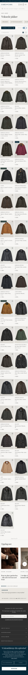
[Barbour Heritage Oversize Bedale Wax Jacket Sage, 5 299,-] (7, 418)
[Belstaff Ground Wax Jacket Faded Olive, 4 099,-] (21, 100)
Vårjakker (5, 21)
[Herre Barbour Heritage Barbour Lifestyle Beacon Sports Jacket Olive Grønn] (7, 43)
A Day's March (18, 291)
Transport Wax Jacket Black (20, 267)
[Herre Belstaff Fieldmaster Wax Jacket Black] (7, 493)
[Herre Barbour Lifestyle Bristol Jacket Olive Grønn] (21, 43)
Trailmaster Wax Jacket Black (21, 452)
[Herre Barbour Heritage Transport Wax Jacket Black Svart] (21, 255)
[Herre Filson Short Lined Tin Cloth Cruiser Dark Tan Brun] (7, 228)
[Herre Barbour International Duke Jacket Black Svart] (21, 308)
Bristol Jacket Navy (6, 293)
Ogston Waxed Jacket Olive (6, 214)
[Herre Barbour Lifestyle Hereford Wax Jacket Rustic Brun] (7, 440)
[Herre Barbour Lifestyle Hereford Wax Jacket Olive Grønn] (21, 387)
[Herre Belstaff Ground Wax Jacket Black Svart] (7, 334)
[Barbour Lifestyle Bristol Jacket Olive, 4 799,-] (21, 47)
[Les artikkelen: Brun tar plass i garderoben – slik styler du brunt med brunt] (9, 564)
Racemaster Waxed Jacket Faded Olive (20, 505)
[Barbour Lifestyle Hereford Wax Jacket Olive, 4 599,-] (21, 391)
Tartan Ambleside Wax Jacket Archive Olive (7, 108)
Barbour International (20, 185)
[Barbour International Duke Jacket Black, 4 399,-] (21, 312)
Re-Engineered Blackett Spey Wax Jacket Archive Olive (21, 214)
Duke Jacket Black (19, 320)
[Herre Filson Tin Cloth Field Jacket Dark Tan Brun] (7, 308)
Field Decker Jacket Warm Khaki (6, 479)
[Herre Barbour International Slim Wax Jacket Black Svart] (21, 361)
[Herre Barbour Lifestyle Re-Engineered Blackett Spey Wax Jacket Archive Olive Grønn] (21, 202)
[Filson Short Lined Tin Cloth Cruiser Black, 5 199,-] (7, 179)
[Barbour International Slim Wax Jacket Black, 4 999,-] (21, 365)
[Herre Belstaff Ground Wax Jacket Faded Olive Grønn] (21, 96)
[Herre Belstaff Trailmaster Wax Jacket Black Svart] (21, 440)
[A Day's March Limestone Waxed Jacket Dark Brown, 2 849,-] (21, 285)
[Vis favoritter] (21, 4)
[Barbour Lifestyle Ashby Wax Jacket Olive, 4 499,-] (7, 153)
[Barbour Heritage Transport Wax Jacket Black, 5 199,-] (21, 259)
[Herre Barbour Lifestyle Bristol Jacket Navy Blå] (7, 281)
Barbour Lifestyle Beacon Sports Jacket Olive (6, 55)
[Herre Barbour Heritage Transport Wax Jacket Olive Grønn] (21, 228)
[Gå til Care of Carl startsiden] (7, 4)
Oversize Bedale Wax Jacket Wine (20, 161)
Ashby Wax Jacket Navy (21, 134)
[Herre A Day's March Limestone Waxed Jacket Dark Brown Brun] (21, 281)
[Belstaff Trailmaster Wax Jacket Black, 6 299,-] (21, 444)
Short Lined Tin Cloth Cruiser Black (6, 187)
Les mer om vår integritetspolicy (14, 619)
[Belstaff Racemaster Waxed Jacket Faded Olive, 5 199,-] (21, 497)
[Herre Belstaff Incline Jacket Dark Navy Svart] (7, 387)
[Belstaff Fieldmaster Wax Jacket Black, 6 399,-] (7, 497)
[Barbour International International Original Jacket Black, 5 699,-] (21, 179)
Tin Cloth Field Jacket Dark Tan (6, 320)
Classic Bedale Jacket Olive (6, 134)
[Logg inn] (19, 4)
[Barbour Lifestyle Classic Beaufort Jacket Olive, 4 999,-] (7, 73)
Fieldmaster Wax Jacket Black (5, 505)
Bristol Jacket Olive (20, 55)
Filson (2, 185)
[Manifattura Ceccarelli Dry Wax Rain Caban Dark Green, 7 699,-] (21, 338)
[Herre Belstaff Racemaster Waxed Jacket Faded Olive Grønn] (21, 493)
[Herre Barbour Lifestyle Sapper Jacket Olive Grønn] (7, 361)
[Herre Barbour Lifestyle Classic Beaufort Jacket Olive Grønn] (7, 69)
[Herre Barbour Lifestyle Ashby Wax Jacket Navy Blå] (21, 122)
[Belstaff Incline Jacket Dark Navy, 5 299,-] (7, 391)
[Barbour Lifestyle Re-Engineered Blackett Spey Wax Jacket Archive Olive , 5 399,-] (21, 206)
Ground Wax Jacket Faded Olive (20, 108)
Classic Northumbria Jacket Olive (20, 81)
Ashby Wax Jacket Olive (7, 161)
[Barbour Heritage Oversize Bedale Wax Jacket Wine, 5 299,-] (21, 153)
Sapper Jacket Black (20, 479)
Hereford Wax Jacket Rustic (6, 452)
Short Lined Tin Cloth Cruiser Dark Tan (6, 240)
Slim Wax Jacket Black (21, 373)
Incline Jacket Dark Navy (6, 399)
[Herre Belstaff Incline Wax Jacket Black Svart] (7, 520)
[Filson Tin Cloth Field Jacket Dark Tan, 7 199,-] (7, 312)
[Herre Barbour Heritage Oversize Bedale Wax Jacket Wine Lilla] (21, 149)
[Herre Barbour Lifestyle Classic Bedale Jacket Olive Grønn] (7, 122)
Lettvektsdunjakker (16, 21)
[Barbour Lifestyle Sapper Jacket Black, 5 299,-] (21, 471)
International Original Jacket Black (20, 187)
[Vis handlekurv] (23, 4)
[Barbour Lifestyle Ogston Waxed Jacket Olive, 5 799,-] (7, 206)
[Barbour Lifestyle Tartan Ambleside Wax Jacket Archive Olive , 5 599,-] (7, 100)
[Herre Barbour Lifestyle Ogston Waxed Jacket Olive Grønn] (7, 202)
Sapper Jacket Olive (6, 373)
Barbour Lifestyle (19, 53)
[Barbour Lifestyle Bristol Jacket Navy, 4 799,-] (7, 285)
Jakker (6, 13)
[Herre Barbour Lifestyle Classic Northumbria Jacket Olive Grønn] (21, 69)
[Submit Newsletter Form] (25, 616)
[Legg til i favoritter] (12, 36)
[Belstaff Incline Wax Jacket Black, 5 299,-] (7, 523)
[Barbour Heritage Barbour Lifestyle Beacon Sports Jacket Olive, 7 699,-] (7, 47)
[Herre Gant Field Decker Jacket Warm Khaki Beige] (7, 467)
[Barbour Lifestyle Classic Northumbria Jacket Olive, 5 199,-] (21, 73)
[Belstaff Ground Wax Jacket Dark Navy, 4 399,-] (7, 259)
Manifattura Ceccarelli (21, 344)
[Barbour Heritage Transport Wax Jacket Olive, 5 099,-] (21, 232)
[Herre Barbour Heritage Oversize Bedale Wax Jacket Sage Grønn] (7, 414)
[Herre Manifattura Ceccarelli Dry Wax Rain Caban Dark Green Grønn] (21, 334)
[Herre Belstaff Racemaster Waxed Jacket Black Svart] (21, 414)
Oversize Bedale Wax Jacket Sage (6, 426)
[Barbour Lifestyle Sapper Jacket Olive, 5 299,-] (7, 365)
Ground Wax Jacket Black (6, 346)
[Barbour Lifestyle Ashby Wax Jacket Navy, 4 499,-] (21, 126)
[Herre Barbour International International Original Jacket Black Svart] (21, 175)
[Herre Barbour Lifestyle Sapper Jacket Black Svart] (21, 467)
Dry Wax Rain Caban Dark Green (20, 346)
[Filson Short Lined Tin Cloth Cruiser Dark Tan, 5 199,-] (7, 232)
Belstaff (17, 106)
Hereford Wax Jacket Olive (20, 399)
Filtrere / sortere (8, 27)
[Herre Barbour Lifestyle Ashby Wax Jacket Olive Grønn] (7, 149)
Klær (2, 13)
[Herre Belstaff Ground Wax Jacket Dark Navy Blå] (7, 255)
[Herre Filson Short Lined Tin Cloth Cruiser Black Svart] (7, 175)
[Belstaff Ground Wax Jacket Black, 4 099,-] (7, 338)
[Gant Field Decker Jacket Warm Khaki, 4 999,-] (7, 471)
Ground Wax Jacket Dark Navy (6, 267)
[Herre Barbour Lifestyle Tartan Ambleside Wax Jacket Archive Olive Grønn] (7, 96)
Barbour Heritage (5, 53)
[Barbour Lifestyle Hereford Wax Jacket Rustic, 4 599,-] (7, 444)
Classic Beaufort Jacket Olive (5, 81)
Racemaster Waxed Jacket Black (20, 426)
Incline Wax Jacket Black (5, 532)
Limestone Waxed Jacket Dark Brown (20, 293)
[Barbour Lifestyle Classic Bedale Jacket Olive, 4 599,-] (7, 126)
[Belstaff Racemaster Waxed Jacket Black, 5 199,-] (21, 418)
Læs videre (14, 658)
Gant (2, 477)
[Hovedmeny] (25, 4)
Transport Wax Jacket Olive (20, 240)
